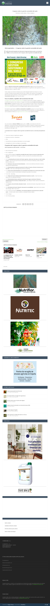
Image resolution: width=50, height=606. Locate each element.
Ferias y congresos (30, 13)
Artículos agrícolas (15, 392)
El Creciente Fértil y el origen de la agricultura (16, 395)
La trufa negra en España (12, 409)
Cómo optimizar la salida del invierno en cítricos (17, 414)
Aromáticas (13, 401)
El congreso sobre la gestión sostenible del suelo (14, 100)
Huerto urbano (23, 13)
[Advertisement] (24, 222)
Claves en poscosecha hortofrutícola (14, 391)
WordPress (23, 604)
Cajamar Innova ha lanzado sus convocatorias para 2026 (18, 405)
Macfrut (28, 255)
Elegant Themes (11, 604)
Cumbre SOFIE (18, 255)
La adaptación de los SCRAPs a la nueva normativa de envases (8, 256)
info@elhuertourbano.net (38, 584)
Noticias (13, 406)
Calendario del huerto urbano (11, 525)
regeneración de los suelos (22, 111)
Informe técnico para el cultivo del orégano (16, 400)
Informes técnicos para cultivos (11, 528)
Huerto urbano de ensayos (10, 531)
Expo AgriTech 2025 (40, 255)
